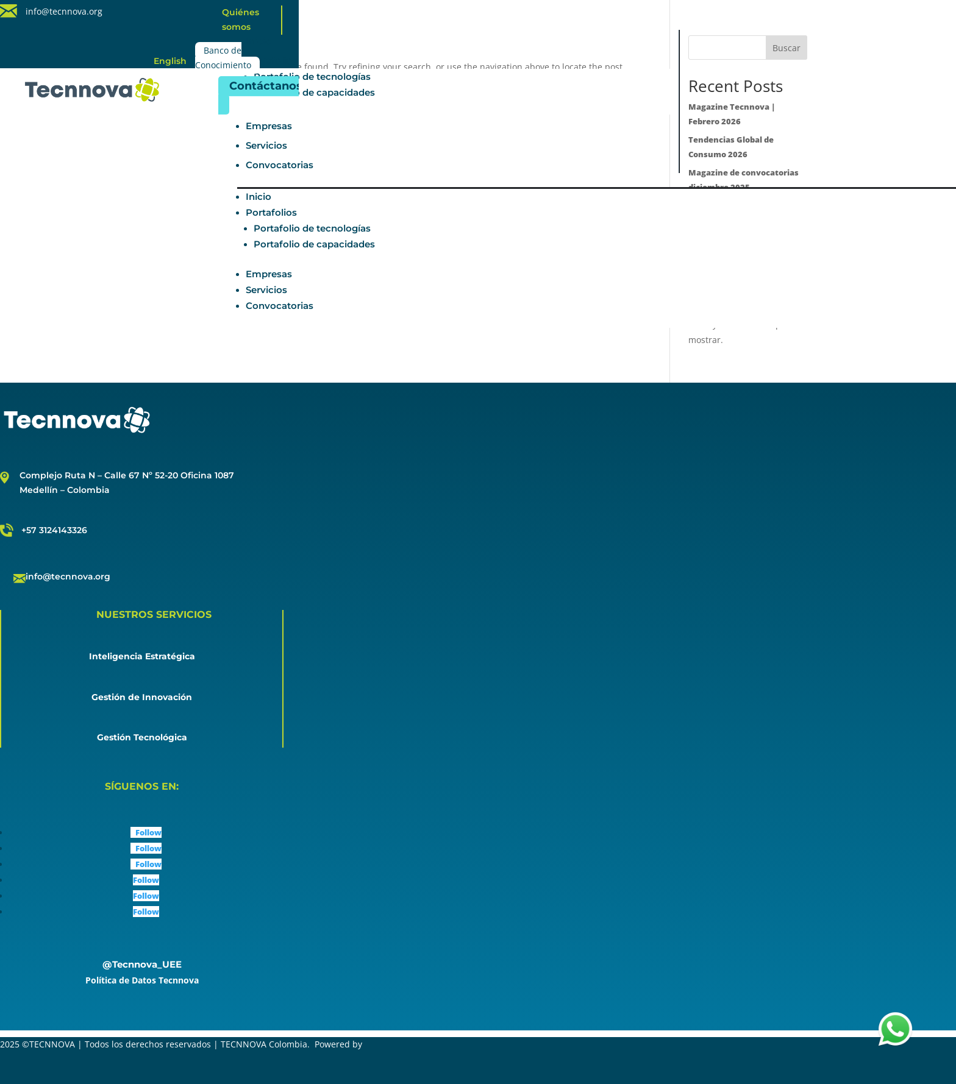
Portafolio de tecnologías (312, 76)
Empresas (269, 126)
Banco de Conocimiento (223, 58)
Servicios (266, 145)
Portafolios (271, 60)
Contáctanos (265, 86)
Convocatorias (279, 165)
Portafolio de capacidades (314, 92)
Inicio (258, 41)
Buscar (786, 48)
